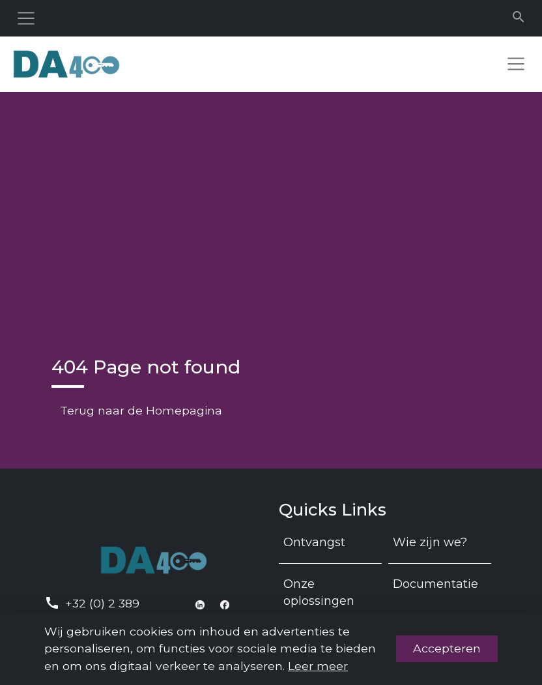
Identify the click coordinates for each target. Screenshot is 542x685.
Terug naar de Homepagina (141, 410)
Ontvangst (314, 542)
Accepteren (447, 648)
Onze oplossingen (318, 593)
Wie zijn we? (430, 542)
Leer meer (318, 666)
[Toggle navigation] (26, 18)
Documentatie (435, 584)
